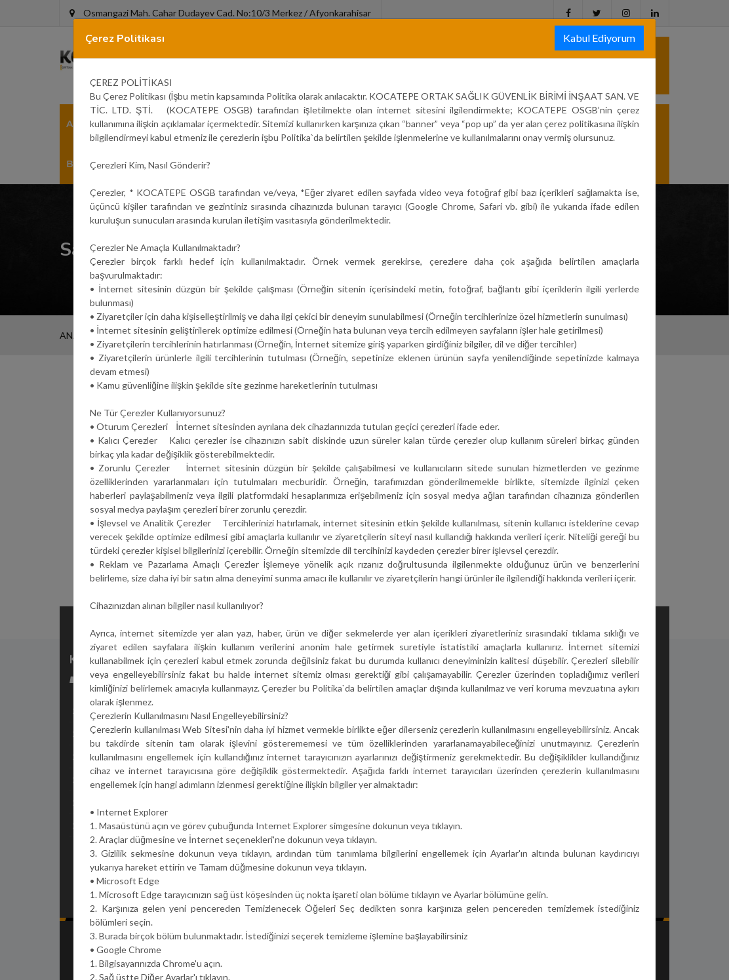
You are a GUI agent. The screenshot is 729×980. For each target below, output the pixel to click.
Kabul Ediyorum (599, 37)
